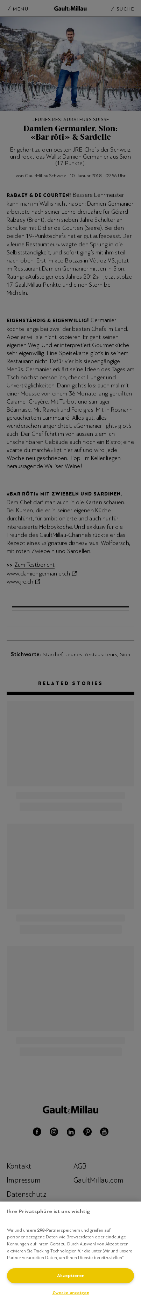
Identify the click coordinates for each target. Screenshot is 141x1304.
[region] (70, 1253)
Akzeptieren (70, 1275)
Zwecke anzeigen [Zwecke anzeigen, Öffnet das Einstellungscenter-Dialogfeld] (70, 1293)
